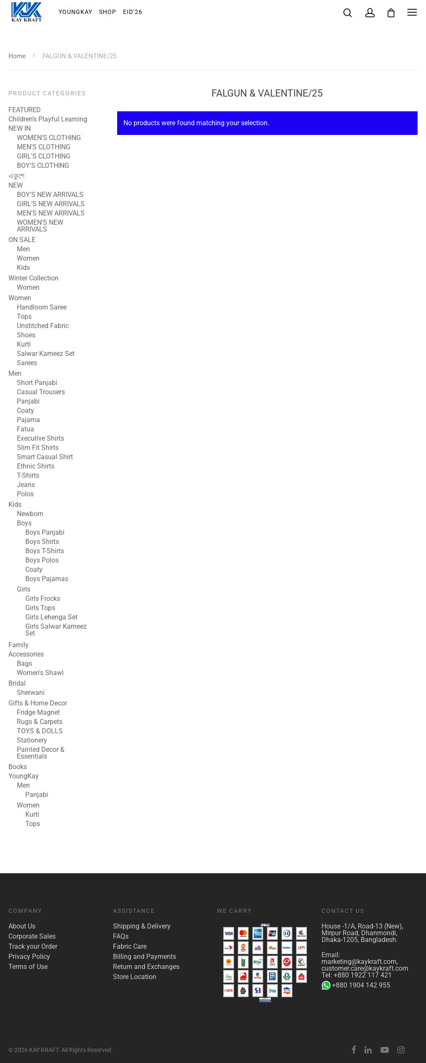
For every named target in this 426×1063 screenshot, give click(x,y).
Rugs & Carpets (39, 722)
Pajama (28, 420)
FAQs (121, 936)
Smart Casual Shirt (45, 457)
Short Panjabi (37, 382)
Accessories (26, 654)
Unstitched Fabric (43, 326)
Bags (24, 663)
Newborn (30, 514)
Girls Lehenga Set (51, 617)
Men (23, 249)
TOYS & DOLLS (40, 731)
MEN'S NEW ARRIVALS (51, 213)
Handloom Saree (42, 307)
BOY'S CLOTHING (43, 165)
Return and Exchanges (146, 966)
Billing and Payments (144, 956)
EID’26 (132, 12)
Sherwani (31, 692)
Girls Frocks (42, 598)
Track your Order (32, 946)
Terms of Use (28, 966)
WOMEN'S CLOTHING (49, 138)
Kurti (24, 344)
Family (18, 645)
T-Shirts (28, 475)
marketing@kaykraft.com (359, 962)
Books (17, 767)
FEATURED (24, 110)
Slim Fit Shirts (38, 447)
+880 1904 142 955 (356, 985)
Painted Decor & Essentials (40, 753)
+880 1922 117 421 (363, 975)
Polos (25, 494)
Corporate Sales (32, 936)
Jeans (26, 485)
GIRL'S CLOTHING (43, 156)
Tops (24, 316)
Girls (23, 589)
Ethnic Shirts (35, 466)
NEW (15, 185)
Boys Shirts (42, 541)
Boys (24, 523)
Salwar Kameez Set (46, 353)
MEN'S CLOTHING (43, 147)
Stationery (32, 740)
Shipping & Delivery (142, 926)
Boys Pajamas (46, 579)
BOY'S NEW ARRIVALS (50, 194)
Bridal (17, 683)
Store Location (134, 977)
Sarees (27, 363)
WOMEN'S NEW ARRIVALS (40, 226)
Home (17, 56)
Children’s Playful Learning (47, 119)
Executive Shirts (40, 438)
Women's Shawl (40, 673)
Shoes (26, 335)
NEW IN (19, 128)
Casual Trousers (41, 392)
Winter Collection (33, 278)
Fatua (25, 429)
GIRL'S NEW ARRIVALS (51, 204)
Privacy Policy (29, 956)
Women (28, 258)
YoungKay (75, 12)
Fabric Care (130, 946)
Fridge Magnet (38, 712)
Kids (23, 267)
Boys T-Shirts (44, 551)
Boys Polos (42, 560)
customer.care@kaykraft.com (365, 968)
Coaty (25, 410)
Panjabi (28, 401)
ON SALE (21, 240)
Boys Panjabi (44, 532)
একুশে (16, 176)
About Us (21, 926)
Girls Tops (40, 608)
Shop (107, 12)
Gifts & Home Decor (37, 703)
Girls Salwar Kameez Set (56, 630)
